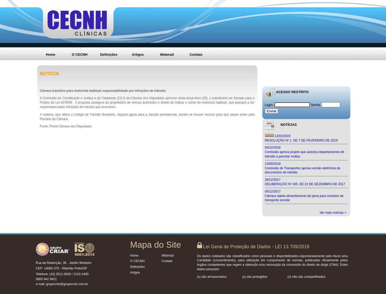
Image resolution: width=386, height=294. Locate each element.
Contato (195, 54)
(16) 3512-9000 (60, 274)
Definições (108, 54)
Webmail (167, 54)
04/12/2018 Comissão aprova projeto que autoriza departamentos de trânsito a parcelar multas (304, 152)
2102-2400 (81, 274)
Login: (269, 105)
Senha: (316, 105)
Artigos (138, 54)
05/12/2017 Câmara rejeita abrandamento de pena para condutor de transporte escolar (304, 196)
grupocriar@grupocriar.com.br (67, 284)
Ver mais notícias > (333, 212)
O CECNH (80, 54)
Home (50, 54)
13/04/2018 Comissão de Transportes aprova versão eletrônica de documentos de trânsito (302, 168)
